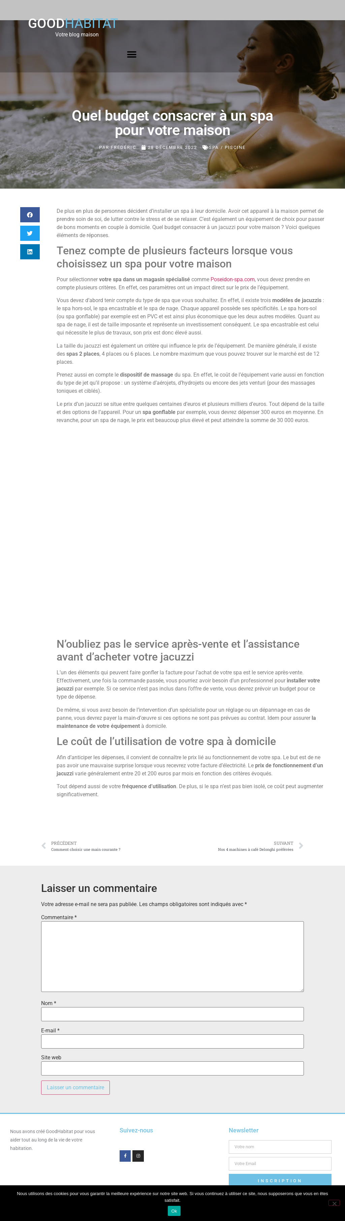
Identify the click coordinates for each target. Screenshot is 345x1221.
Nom (48, 1003)
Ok (174, 1211)
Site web (51, 1057)
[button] (131, 54)
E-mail (50, 1030)
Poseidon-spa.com (233, 279)
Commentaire (59, 917)
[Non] (334, 1203)
